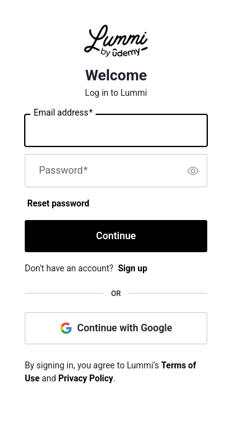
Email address (62, 113)
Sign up (132, 268)
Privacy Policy (85, 378)
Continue (115, 236)
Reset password (58, 203)
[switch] (193, 171)
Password (63, 170)
